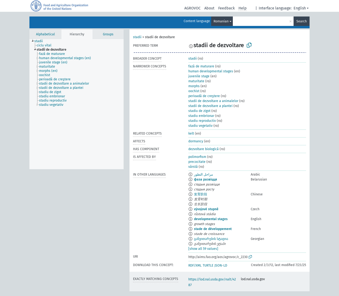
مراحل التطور (203, 175)
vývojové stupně (206, 209)
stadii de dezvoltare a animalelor (213, 101)
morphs (194, 86)
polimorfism (197, 157)
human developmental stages (210, 71)
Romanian (221, 21)
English (300, 8)
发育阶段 (200, 194)
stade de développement (213, 229)
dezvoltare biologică (203, 149)
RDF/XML (195, 265)
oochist (193, 91)
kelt (191, 134)
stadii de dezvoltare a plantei (210, 106)
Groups (108, 34)
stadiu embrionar (201, 116)
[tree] (76, 104)
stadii (137, 37)
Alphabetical (45, 34)
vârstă (193, 167)
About (209, 8)
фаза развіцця (205, 179)
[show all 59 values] (203, 249)
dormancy (195, 141)
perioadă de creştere (204, 96)
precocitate (197, 162)
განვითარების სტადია (211, 239)
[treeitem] (40, 41)
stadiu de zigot (199, 111)
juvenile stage (199, 76)
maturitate (196, 81)
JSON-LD (220, 265)
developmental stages (211, 219)
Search (301, 21)
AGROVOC (192, 8)
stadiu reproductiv (202, 121)
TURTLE (208, 265)
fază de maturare (201, 66)
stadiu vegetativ (200, 126)
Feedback (226, 8)
